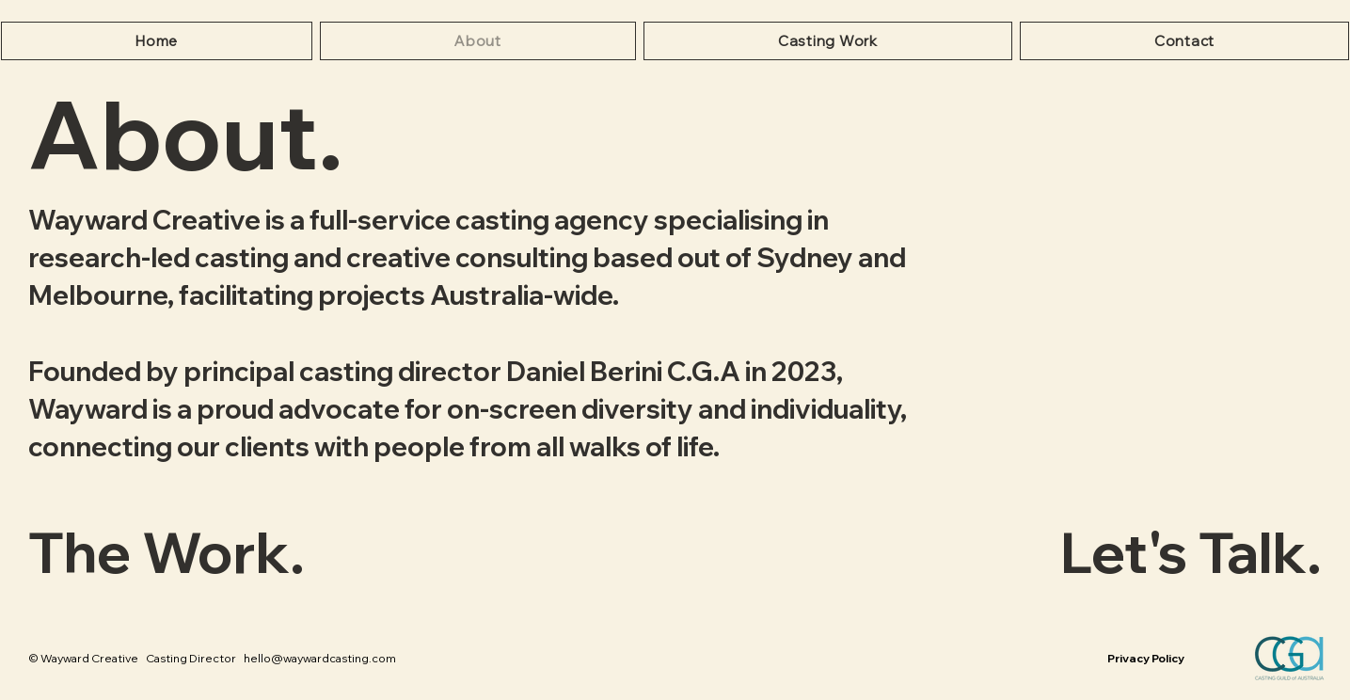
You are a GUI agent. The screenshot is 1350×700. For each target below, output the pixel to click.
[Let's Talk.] (1105, 552)
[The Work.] (244, 552)
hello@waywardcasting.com (320, 658)
